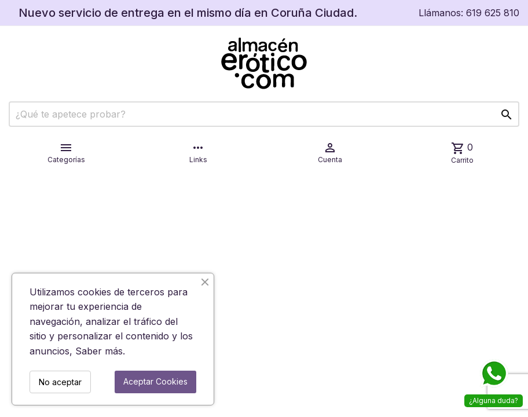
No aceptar (60, 382)
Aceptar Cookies (155, 381)
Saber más (99, 351)
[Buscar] (264, 114)
